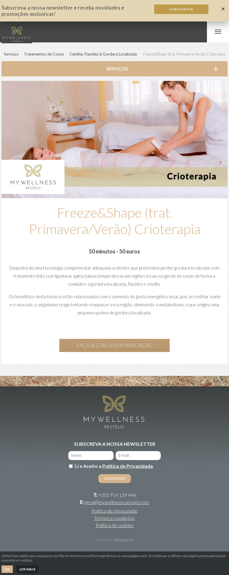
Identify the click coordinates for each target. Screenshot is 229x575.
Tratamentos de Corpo (44, 54)
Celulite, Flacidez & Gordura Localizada (103, 54)
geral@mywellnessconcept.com (117, 502)
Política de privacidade (114, 510)
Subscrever (181, 9)
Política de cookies (115, 525)
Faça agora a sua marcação (115, 345)
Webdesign (104, 539)
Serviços (11, 54)
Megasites (124, 539)
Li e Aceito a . (114, 466)
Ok (7, 569)
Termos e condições (114, 518)
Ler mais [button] (27, 569)
